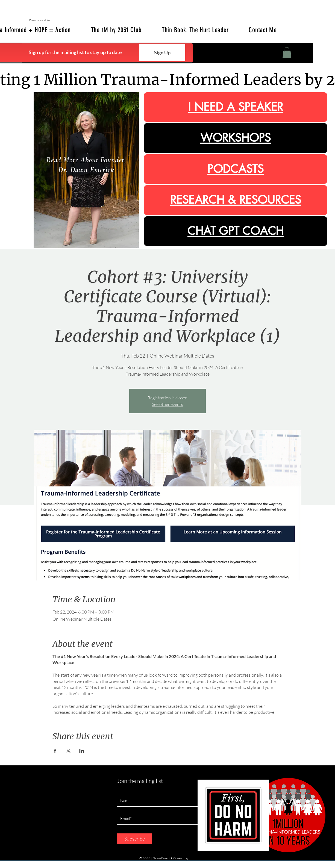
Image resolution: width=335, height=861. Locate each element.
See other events (167, 404)
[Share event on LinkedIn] (81, 751)
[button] (287, 52)
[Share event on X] (68, 751)
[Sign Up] (162, 52)
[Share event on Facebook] (55, 751)
